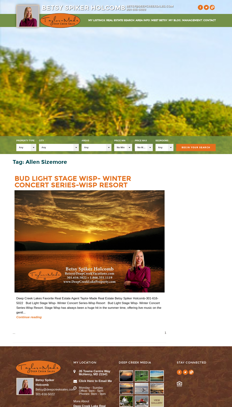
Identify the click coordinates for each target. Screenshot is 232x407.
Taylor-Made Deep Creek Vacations (60, 20)
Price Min (119, 140)
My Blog (175, 20)
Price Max (141, 140)
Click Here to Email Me (95, 381)
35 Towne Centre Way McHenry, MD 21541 (94, 372)
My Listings (96, 20)
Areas (85, 140)
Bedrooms (162, 140)
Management (192, 20)
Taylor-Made (38, 368)
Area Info (143, 20)
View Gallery (156, 401)
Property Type (25, 140)
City (41, 140)
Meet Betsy (159, 20)
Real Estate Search (120, 20)
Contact (209, 20)
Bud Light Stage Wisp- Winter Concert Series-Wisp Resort (72, 182)
